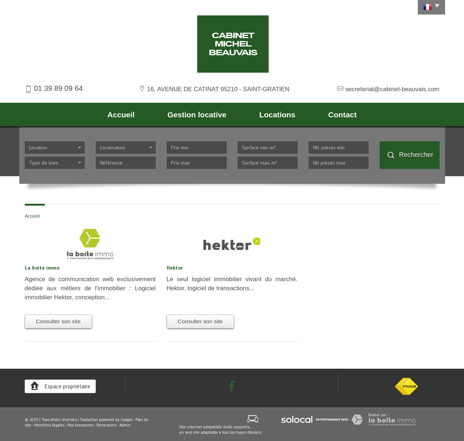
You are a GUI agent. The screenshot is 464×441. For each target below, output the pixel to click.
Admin (125, 425)
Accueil (121, 114)
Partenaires (106, 425)
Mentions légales (49, 425)
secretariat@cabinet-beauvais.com (392, 89)
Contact (342, 114)
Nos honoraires (80, 425)
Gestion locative (196, 114)
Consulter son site (58, 321)
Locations (277, 114)
